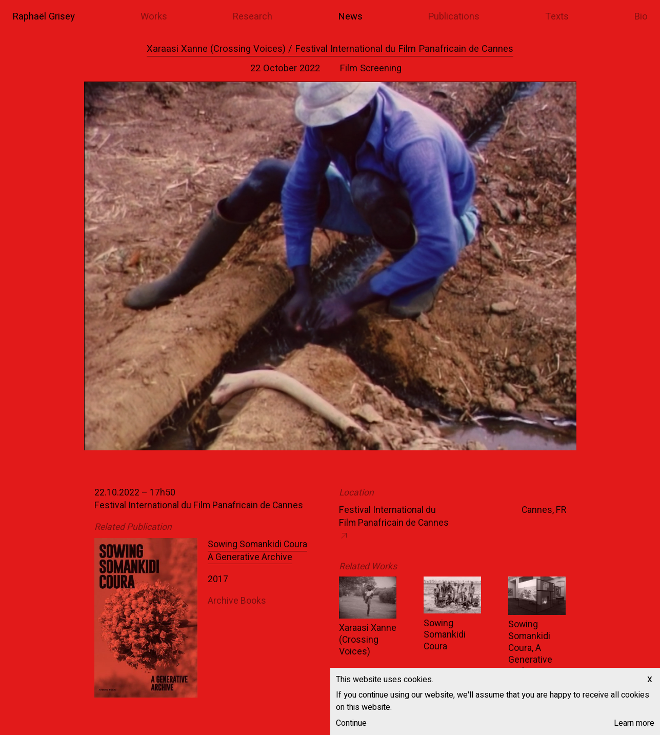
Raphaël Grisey (43, 17)
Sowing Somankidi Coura (445, 635)
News (350, 17)
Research (252, 17)
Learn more (634, 723)
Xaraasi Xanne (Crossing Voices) (367, 640)
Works (154, 17)
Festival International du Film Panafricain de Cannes (394, 516)
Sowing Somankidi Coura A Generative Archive (257, 551)
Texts (557, 17)
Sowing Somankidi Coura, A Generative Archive (530, 648)
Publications (453, 17)
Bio (641, 17)
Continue (351, 723)
